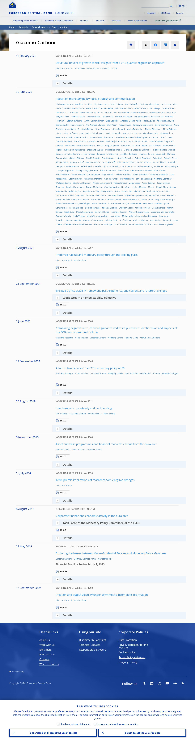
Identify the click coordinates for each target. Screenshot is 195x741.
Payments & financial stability (59, 20)
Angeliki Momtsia (91, 191)
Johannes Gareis (146, 154)
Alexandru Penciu (81, 199)
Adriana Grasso (169, 112)
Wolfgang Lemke (63, 183)
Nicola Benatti (118, 129)
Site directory (18, 671)
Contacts (44, 659)
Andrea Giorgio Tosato (139, 212)
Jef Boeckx (74, 133)
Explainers (45, 649)
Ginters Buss (96, 137)
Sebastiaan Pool (114, 199)
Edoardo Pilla (121, 224)
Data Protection (128, 640)
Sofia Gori (157, 158)
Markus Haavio (93, 162)
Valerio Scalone (99, 203)
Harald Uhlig (109, 413)
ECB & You (166, 13)
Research (116, 20)
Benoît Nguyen (141, 116)
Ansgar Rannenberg (164, 199)
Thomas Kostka (78, 116)
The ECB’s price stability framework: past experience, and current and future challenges (111, 290)
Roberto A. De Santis (130, 145)
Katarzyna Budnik (64, 137)
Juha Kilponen (93, 174)
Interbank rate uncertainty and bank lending (84, 408)
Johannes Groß (77, 162)
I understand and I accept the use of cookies (53, 732)
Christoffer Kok (105, 558)
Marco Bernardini (135, 129)
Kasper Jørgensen (66, 170)
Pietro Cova (70, 145)
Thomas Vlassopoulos (74, 108)
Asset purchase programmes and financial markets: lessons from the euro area (106, 444)
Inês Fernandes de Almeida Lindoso (80, 224)
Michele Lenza (95, 413)
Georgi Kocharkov (123, 174)
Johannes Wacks (73, 220)
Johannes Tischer (119, 212)
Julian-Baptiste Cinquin (116, 141)
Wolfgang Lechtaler (163, 178)
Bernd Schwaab (92, 207)
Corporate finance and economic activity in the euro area (92, 516)
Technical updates (89, 644)
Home (12, 27)
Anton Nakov (121, 191)
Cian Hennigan (106, 224)
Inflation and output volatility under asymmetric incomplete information (102, 595)
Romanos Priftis (130, 199)
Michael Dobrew (121, 112)
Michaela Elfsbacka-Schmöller (137, 149)
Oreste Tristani (116, 104)
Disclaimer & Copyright (92, 640)
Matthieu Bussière (83, 104)
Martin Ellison (80, 260)
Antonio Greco (170, 158)
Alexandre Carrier (88, 112)
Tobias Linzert (120, 183)
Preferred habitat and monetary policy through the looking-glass (97, 255)
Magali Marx (162, 187)
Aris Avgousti (125, 125)
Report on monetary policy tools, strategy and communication (95, 99)
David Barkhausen (163, 125)
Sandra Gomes (109, 158)
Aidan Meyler (75, 191)
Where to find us (49, 664)
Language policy (128, 662)
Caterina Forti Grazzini (107, 154)
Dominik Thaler (102, 212)
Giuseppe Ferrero (163, 104)
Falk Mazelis (107, 116)
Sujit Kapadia (146, 104)
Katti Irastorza (128, 166)
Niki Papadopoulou (134, 195)
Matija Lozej (134, 183)
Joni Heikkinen (159, 162)
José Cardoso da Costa (153, 137)
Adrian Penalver (63, 199)
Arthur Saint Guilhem (94, 120)
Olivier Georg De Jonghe (108, 145)
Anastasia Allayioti (165, 120)
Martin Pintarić (98, 199)
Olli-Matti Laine (127, 178)
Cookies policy (127, 652)
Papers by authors (60, 27)
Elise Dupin (167, 220)
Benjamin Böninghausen (92, 133)
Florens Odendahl (76, 195)
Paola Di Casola (105, 112)
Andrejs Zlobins (140, 220)
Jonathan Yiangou (170, 373)
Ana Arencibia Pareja (95, 125)
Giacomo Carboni (64, 68)
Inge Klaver (107, 174)
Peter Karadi (123, 170)
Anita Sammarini (137, 224)
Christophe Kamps (64, 104)
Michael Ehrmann (113, 149)
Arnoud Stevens (142, 207)
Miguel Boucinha (150, 133)
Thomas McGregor (123, 116)
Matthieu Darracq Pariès (85, 558)
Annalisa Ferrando (73, 154)
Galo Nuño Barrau (123, 108)
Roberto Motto (92, 108)
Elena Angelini (77, 125)
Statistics (84, 20)
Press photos (47, 654)
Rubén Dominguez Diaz (74, 149)
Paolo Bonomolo (113, 133)
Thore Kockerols (140, 174)
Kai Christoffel (131, 104)
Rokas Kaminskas (108, 170)
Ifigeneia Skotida (109, 207)
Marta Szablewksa (84, 212)
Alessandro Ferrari (139, 112)
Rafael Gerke (107, 108)
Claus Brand (72, 112)
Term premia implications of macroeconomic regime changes (95, 480)
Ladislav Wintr (111, 220)
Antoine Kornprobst (159, 174)
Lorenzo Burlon (81, 137)
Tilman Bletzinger (153, 129)
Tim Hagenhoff (108, 162)
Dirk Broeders (166, 133)
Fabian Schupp (76, 207)
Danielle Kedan (151, 170)
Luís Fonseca (79, 68)
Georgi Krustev (75, 178)
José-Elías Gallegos (128, 154)
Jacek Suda (69, 212)
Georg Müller (107, 191)
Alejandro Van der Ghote (162, 212)
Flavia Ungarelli (166, 224)
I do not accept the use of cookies (142, 732)
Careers (179, 13)
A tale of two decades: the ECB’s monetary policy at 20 (90, 368)
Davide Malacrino (94, 187)
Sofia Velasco (79, 216)
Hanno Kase (136, 170)
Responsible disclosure (92, 649)
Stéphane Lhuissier (82, 183)
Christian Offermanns (96, 195)
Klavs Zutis (155, 220)
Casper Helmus (144, 162)
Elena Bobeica (169, 129)
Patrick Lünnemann (75, 187)
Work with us (47, 644)
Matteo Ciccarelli (96, 141)
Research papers (40, 27)
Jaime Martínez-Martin (144, 187)
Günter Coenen (157, 141)
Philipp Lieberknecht (102, 183)
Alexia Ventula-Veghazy (98, 216)
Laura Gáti (160, 154)
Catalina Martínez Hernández (118, 187)
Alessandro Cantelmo (114, 137)
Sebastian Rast (156, 116)
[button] (176, 6)
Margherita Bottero (132, 133)
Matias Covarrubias (86, 145)
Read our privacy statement (75, 724)
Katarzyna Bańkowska (143, 125)
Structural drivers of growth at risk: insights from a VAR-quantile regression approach (110, 63)
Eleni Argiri (112, 125)
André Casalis (80, 141)
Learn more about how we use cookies (117, 724)
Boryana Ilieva (62, 116)
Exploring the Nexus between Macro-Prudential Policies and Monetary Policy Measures (111, 553)
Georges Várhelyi (63, 216)
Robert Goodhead (143, 158)
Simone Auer (168, 108)
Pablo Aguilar (149, 120)
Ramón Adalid (140, 108)
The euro (100, 20)
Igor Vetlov (115, 216)
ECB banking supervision (168, 20)
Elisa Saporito (112, 120)
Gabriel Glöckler (76, 158)
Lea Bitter (60, 112)
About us (151, 13)
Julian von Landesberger (146, 216)
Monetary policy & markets (25, 20)
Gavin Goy (155, 112)
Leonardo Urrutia (109, 68)
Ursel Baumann (102, 129)
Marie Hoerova (72, 166)
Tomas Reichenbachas (66, 203)
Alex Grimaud (62, 162)
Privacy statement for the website (133, 646)
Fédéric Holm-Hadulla (91, 166)
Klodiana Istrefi (143, 166)
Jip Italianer (157, 166)
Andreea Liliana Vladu (131, 120)
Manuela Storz (158, 207)
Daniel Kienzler (78, 174)
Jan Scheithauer (133, 203)
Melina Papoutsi (152, 195)
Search (171, 5)
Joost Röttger (84, 203)
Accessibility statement (132, 657)
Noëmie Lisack (93, 116)
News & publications (137, 20)
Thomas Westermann (93, 220)
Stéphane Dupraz (95, 149)
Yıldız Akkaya (154, 108)
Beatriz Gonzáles (125, 158)
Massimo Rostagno (64, 337)
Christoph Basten (86, 129)
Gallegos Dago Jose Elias (87, 170)
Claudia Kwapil (111, 178)
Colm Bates (70, 129)
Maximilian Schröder (152, 203)
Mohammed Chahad (138, 141)
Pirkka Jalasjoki (172, 166)
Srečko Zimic (125, 220)
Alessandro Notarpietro (153, 191)
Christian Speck (126, 207)
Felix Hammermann (126, 162)
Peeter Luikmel (148, 183)
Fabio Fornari (93, 68)
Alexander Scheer (116, 203)
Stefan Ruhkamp (74, 120)
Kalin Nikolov (135, 191)
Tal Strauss (151, 224)
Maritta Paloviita (115, 195)
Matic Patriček (167, 195)
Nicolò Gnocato (93, 158)
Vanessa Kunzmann (93, 178)
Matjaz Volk (127, 216)
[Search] (155, 5)
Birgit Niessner (101, 104)
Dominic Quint (146, 199)
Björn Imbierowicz (111, 166)
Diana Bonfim (62, 133)
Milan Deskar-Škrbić (151, 145)
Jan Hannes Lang (144, 178)
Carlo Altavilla (62, 125)
